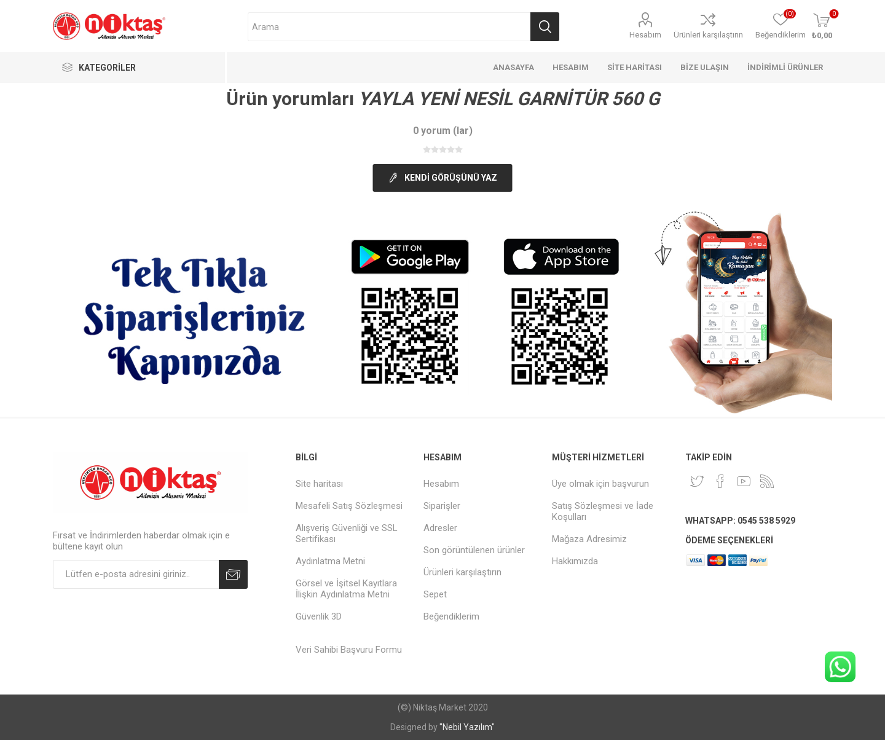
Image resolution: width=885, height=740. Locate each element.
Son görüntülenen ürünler (474, 550)
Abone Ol (233, 574)
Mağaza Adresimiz (589, 539)
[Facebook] (720, 481)
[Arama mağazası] (389, 26)
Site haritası (319, 483)
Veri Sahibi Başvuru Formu (349, 649)
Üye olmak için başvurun (600, 483)
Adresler (440, 527)
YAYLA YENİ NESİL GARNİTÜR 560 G (508, 98)
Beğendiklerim (451, 616)
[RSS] (767, 481)
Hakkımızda (575, 561)
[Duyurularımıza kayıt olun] (136, 574)
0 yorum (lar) (443, 130)
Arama (544, 26)
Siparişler (441, 505)
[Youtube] (743, 481)
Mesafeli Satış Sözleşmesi (349, 505)
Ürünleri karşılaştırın (708, 34)
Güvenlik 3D (319, 616)
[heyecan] (697, 481)
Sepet (435, 594)
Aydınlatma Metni (330, 561)
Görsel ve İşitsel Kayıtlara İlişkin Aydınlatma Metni (346, 589)
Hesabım (645, 34)
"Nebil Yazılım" (467, 727)
